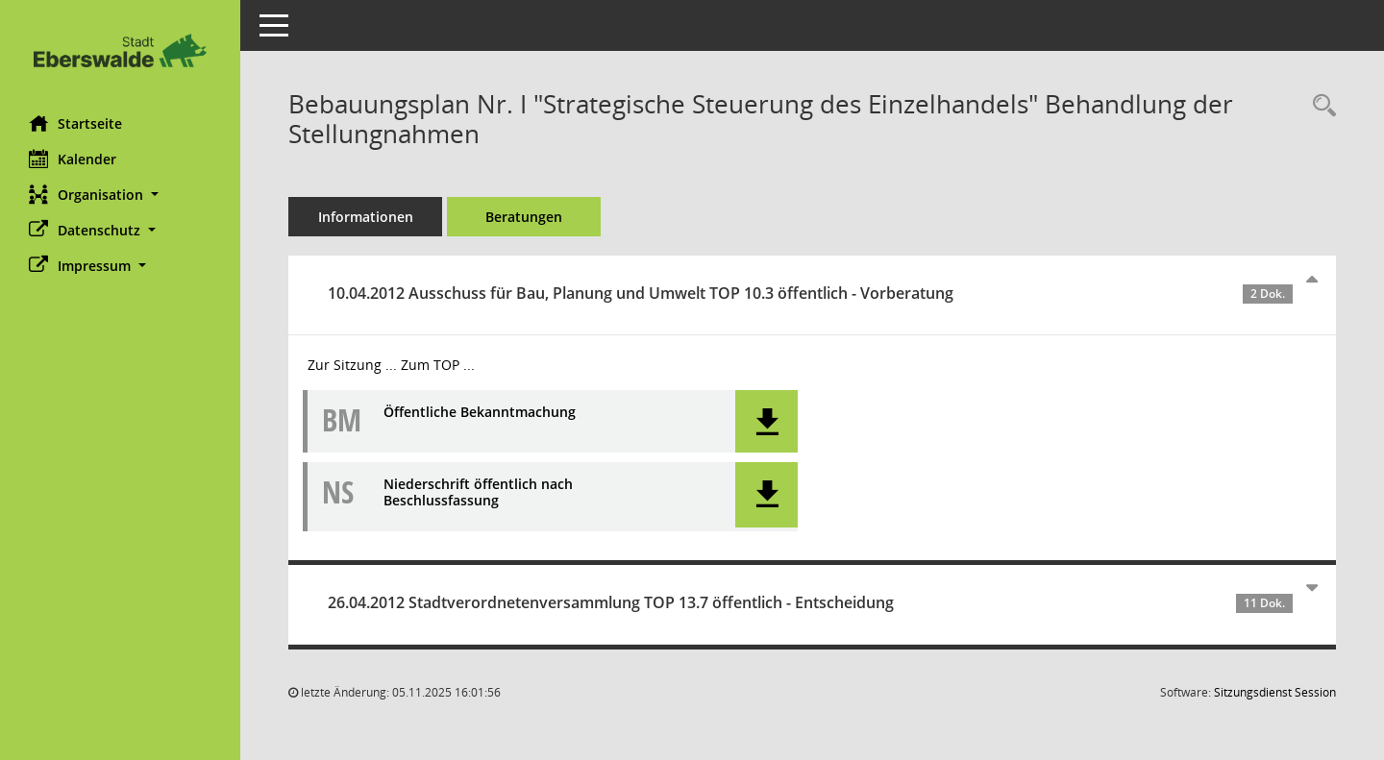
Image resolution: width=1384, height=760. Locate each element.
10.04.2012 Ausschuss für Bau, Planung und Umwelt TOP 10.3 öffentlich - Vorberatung (810, 293)
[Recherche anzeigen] (1319, 106)
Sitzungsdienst (1275, 692)
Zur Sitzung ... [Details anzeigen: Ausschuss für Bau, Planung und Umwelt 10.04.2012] (352, 364)
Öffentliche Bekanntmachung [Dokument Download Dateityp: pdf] (479, 413)
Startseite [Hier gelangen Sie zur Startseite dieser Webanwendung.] (75, 123)
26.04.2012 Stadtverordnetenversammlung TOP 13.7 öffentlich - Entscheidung (810, 602)
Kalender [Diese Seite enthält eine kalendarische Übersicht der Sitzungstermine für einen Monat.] (72, 158)
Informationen (365, 217)
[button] (120, 194)
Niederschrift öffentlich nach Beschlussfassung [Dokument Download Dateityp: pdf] (478, 493)
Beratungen (523, 217)
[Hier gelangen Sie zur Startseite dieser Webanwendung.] (120, 50)
